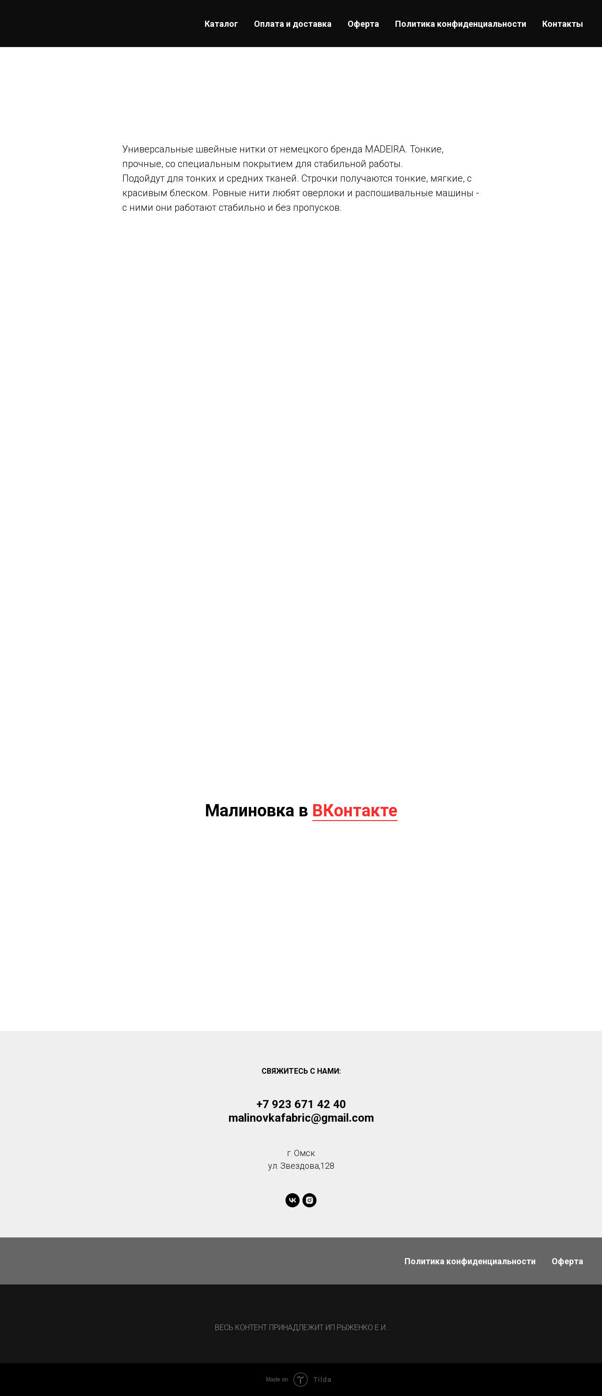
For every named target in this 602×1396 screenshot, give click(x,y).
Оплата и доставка (293, 24)
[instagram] (309, 1200)
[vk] (292, 1200)
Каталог (221, 24)
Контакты (562, 24)
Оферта (363, 24)
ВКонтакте (354, 811)
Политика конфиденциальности (460, 24)
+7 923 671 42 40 (301, 1104)
